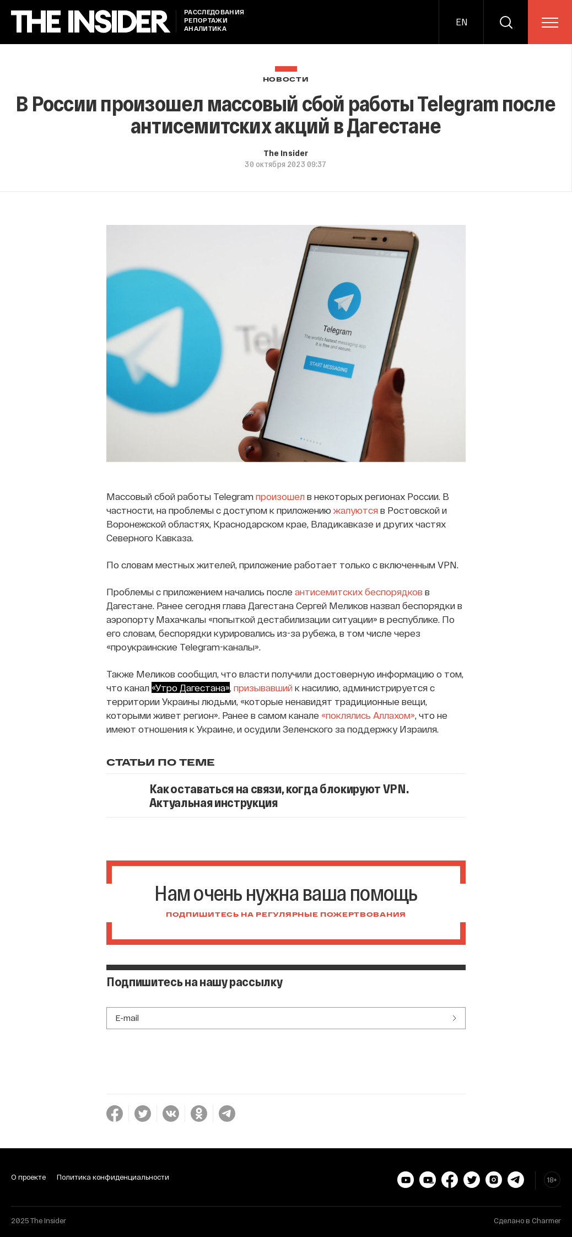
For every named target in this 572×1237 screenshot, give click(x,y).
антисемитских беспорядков (359, 591)
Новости (286, 80)
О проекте (28, 1177)
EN (461, 22)
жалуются (355, 509)
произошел (280, 496)
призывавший (263, 687)
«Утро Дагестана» (191, 687)
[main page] (91, 22)
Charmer (546, 1220)
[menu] (550, 23)
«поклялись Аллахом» (368, 714)
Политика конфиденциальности (113, 1177)
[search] (506, 22)
